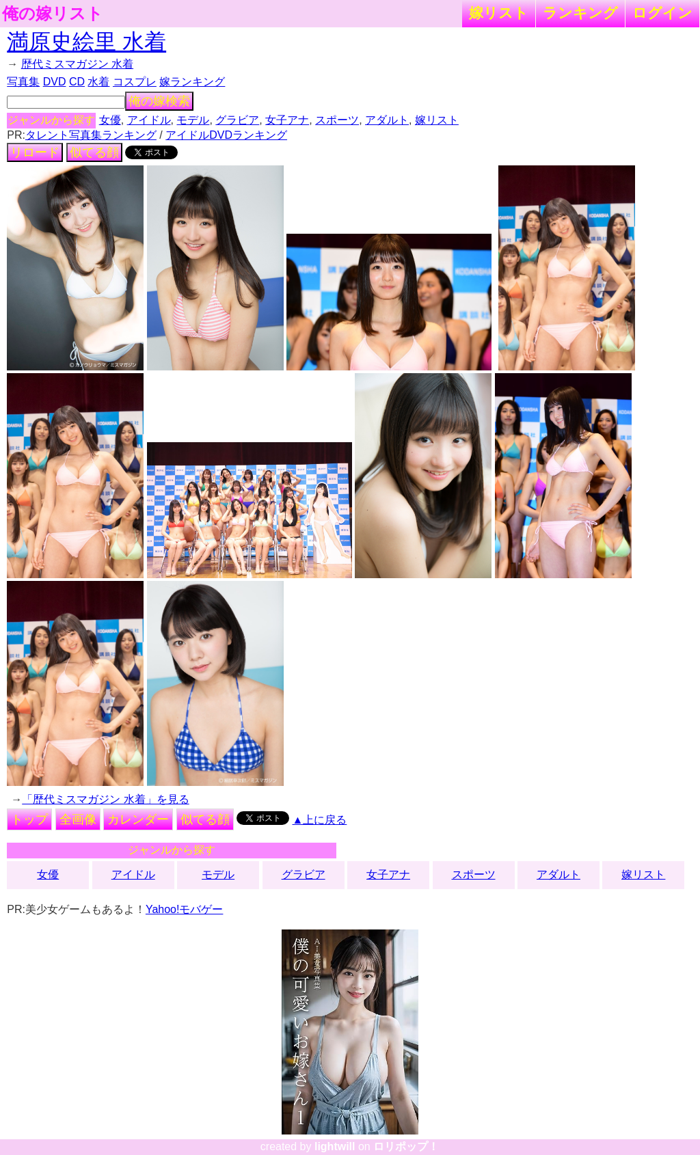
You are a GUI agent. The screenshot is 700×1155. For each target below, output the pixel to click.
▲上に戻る (320, 820)
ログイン (662, 13)
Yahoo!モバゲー (185, 909)
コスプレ (135, 81)
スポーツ (337, 120)
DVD (54, 81)
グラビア (237, 120)
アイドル (149, 120)
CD (77, 81)
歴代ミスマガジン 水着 (77, 64)
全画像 (77, 819)
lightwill (334, 1146)
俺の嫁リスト (52, 14)
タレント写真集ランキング (91, 135)
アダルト (387, 120)
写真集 (23, 81)
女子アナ (287, 120)
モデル (192, 120)
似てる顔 (94, 152)
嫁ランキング (192, 81)
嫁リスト (498, 13)
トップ (29, 819)
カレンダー (138, 819)
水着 (98, 81)
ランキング (580, 13)
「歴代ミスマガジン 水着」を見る (105, 799)
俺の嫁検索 (159, 101)
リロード (34, 152)
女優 (110, 120)
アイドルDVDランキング (226, 135)
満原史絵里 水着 (86, 41)
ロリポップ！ (406, 1146)
